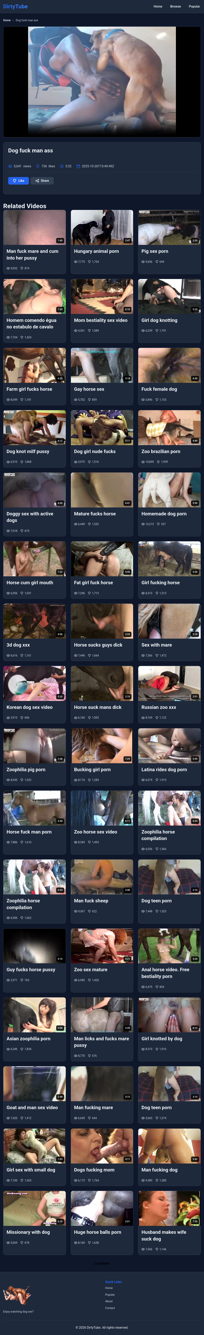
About (109, 1301)
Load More (102, 1263)
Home (162, 6)
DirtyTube (93, 1327)
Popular (195, 6)
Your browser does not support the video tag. (102, 82)
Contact (110, 1308)
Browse (178, 6)
